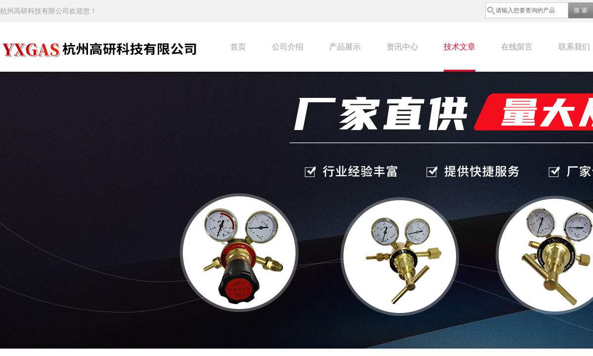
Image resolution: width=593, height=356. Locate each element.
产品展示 (345, 47)
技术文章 (459, 47)
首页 (238, 47)
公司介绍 (287, 47)
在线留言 (517, 47)
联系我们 (574, 47)
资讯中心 (402, 47)
